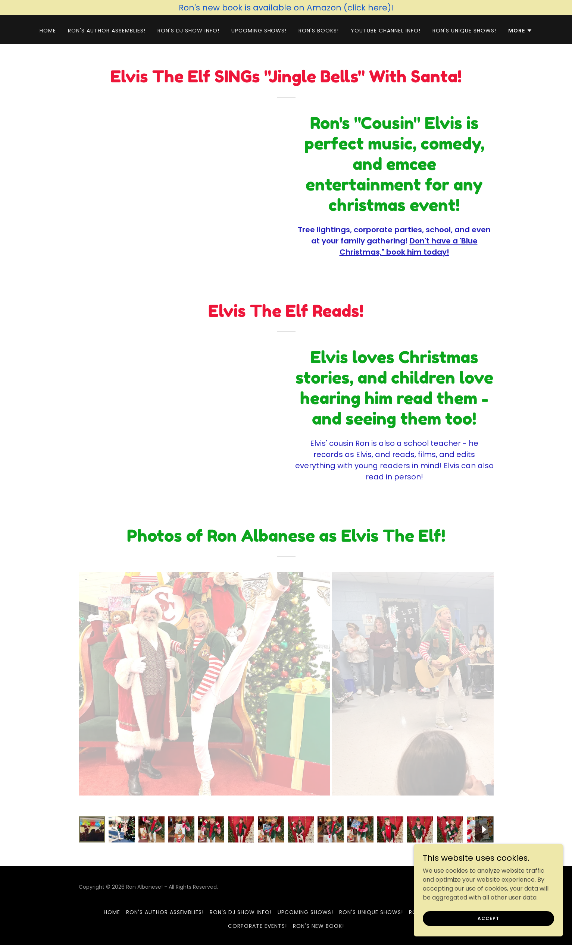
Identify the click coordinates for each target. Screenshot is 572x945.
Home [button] (112, 912)
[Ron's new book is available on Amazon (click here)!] (286, 7)
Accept (488, 918)
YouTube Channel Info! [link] (386, 30)
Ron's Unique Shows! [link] (464, 30)
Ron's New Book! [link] (318, 926)
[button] (520, 30)
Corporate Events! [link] (257, 926)
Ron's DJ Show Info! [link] (188, 30)
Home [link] (48, 30)
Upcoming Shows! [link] (259, 30)
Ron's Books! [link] (318, 30)
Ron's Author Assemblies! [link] (107, 30)
